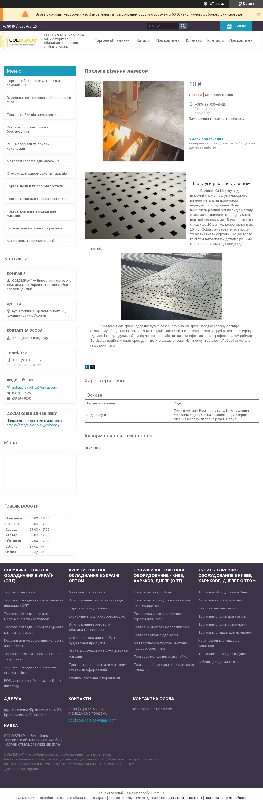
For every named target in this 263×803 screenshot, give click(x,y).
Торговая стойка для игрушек (223, 654)
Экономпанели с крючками (220, 600)
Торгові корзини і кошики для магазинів (31, 213)
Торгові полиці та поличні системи (35, 186)
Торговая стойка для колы (156, 635)
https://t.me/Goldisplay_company (33, 425)
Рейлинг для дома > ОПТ (218, 662)
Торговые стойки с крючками (222, 624)
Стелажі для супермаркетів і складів (37, 173)
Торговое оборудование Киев (223, 592)
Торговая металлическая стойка (160, 656)
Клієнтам (194, 40)
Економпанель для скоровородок (97, 616)
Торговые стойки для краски (222, 616)
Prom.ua (157, 793)
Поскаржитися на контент (181, 798)
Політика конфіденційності (226, 798)
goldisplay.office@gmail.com (34, 387)
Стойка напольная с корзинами (94, 678)
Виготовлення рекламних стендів (96, 600)
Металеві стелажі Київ (87, 592)
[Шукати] (183, 26)
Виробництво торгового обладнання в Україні (39, 100)
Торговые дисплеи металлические (162, 627)
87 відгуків (218, 3)
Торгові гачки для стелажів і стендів (37, 198)
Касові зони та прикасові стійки (33, 241)
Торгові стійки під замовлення (32, 114)
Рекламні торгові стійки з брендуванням (28, 129)
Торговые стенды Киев (153, 592)
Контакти (215, 40)
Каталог (144, 40)
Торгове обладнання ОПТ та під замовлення (33, 83)
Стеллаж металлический (218, 608)
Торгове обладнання (113, 40)
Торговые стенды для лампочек (225, 632)
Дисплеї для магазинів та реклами (35, 228)
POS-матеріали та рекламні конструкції (29, 146)
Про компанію (168, 40)
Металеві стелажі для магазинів (33, 161)
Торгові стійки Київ (19, 592)
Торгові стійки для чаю (88, 608)
